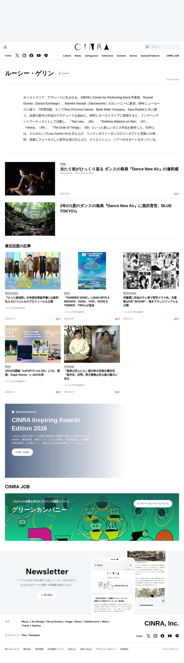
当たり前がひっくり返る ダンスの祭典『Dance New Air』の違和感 (119, 172)
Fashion (36, 629)
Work (105, 625)
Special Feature (150, 59)
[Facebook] (31, 59)
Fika (24, 638)
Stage (68, 625)
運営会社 (27, 652)
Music (25, 625)
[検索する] (140, 48)
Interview (107, 59)
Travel (25, 629)
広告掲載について (56, 652)
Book (78, 625)
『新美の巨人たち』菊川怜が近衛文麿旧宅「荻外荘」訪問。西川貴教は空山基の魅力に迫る (90, 378)
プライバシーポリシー (106, 652)
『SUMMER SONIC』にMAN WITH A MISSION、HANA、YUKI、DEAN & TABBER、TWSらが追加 (86, 305)
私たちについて (12, 652)
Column (121, 59)
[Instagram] (24, 59)
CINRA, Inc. (161, 626)
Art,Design (38, 625)
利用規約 (124, 652)
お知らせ (72, 652)
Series (133, 59)
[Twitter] (17, 59)
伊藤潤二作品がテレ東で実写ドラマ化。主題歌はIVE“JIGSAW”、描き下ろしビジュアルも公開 (150, 305)
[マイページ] (12, 48)
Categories (91, 59)
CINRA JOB (172, 59)
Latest (67, 59)
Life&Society (91, 625)
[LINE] (46, 59)
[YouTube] (39, 59)
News (78, 59)
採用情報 (39, 652)
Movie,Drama (54, 625)
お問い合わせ (86, 652)
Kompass (34, 638)
